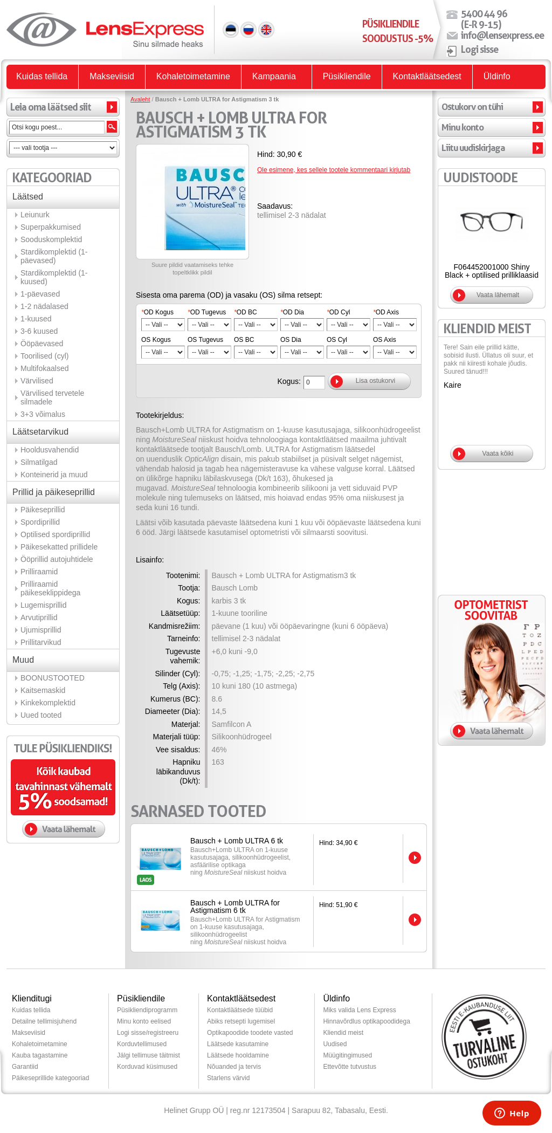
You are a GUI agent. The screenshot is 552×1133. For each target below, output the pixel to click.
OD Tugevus (207, 312)
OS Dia (290, 340)
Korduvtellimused (142, 1044)
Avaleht (140, 99)
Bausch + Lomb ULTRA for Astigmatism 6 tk (235, 906)
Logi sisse (479, 49)
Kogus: (289, 381)
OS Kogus (156, 340)
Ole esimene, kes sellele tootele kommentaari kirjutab (333, 170)
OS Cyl (337, 340)
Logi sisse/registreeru (147, 1032)
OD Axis (386, 312)
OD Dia (292, 312)
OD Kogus (157, 312)
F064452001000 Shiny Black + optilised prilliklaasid (492, 271)
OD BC (245, 312)
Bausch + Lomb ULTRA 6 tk (236, 840)
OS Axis (384, 340)
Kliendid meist (343, 1032)
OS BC (244, 340)
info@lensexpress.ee (502, 35)
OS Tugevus (205, 340)
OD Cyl (338, 312)
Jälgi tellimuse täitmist (148, 1055)
